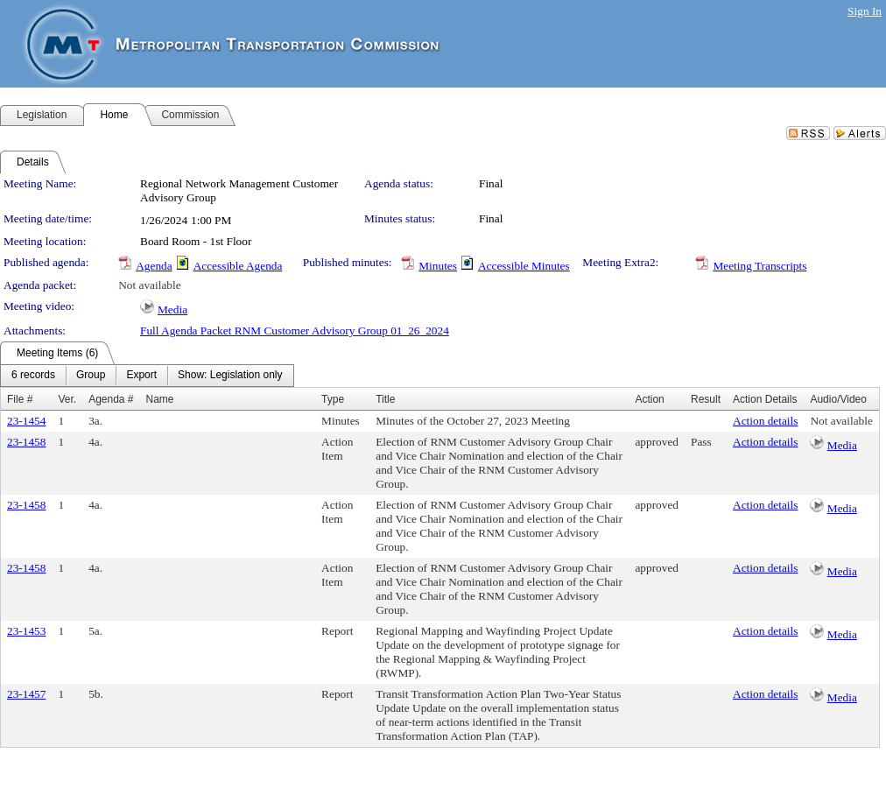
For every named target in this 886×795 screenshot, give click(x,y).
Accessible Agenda (238, 265)
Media (172, 309)
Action (649, 399)
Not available (149, 285)
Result (706, 399)
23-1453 (26, 630)
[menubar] (147, 375)
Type (332, 399)
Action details (765, 420)
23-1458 (26, 441)
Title (385, 399)
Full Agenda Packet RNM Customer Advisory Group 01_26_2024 (294, 330)
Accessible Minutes (524, 265)
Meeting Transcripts (759, 265)
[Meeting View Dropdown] (229, 375)
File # (19, 399)
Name (160, 399)
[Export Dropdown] (141, 375)
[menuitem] (33, 375)
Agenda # (110, 399)
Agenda (154, 265)
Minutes (437, 265)
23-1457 (26, 693)
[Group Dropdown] (91, 375)
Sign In (864, 11)
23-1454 (26, 420)
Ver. (67, 399)
